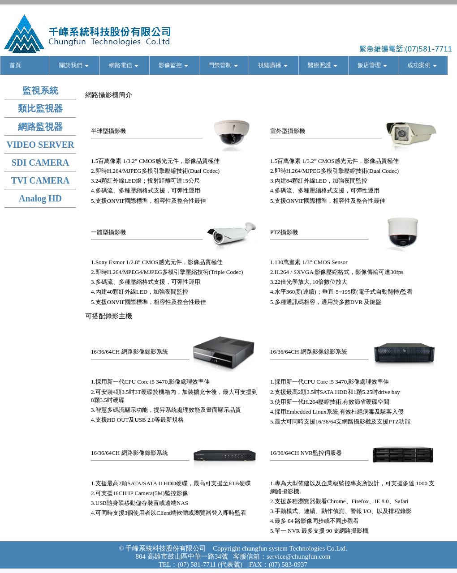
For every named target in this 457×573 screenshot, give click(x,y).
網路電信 (123, 65)
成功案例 (422, 65)
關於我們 (74, 65)
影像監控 (173, 65)
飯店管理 (372, 65)
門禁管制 (223, 65)
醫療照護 (322, 65)
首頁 (15, 65)
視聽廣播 (273, 65)
